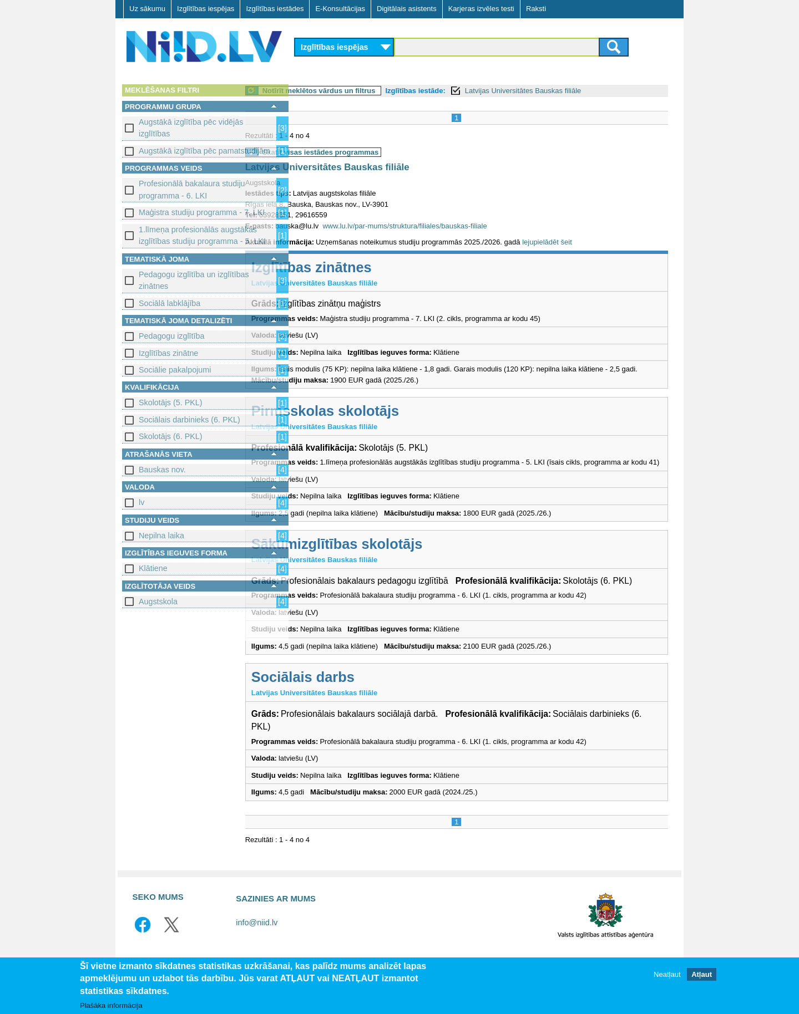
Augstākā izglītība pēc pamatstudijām (204, 150)
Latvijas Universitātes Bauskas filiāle (575, 90)
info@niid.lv (256, 946)
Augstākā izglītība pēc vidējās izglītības (191, 128)
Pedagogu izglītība (171, 336)
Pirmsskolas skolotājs (377, 411)
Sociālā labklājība (169, 303)
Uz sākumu (147, 8)
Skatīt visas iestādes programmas (373, 152)
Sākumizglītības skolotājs (389, 555)
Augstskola (158, 601)
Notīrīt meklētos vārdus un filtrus (371, 90)
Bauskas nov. (162, 469)
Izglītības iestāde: (468, 90)
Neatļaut (667, 975)
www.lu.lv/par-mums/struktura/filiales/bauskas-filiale (457, 226)
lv (141, 502)
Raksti (536, 8)
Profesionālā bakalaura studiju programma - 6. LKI (192, 189)
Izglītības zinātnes (364, 267)
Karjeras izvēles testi (481, 8)
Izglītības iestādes (275, 8)
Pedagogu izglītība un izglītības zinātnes (194, 280)
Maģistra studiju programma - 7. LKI (202, 212)
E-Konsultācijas (340, 8)
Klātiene (153, 568)
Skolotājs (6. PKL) (170, 436)
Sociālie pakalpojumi (175, 369)
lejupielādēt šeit (599, 242)
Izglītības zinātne (168, 353)
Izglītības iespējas (205, 8)
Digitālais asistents (407, 8)
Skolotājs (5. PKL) (170, 402)
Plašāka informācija (111, 1006)
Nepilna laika (161, 535)
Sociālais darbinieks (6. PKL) (189, 419)
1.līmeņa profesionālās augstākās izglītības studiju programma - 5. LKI (202, 235)
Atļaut (701, 975)
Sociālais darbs (355, 701)
